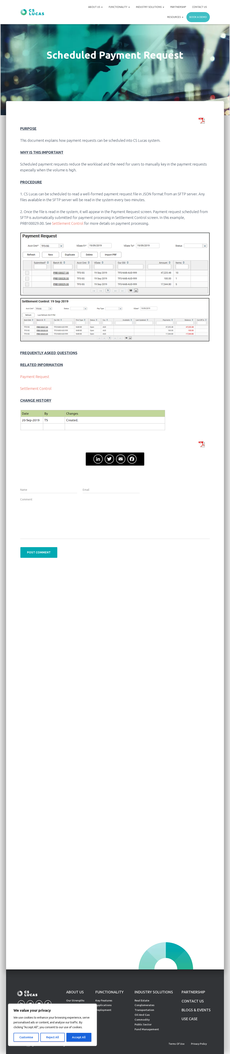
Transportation (144, 1010)
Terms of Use (176, 1044)
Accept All (79, 1037)
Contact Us (199, 7)
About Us (95, 7)
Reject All (52, 1037)
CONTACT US (193, 1001)
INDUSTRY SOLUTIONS (154, 992)
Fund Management (147, 1029)
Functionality (119, 7)
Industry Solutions (150, 7)
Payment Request (34, 377)
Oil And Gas (142, 1014)
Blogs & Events (196, 1010)
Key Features (103, 1000)
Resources (175, 17)
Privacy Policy (199, 1044)
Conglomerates (144, 1005)
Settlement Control (67, 223)
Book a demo (198, 17)
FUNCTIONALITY (109, 992)
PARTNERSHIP (193, 992)
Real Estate (142, 1000)
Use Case (190, 1019)
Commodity (142, 1019)
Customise (26, 1037)
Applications (103, 1005)
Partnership (178, 7)
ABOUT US (75, 992)
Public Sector (143, 1024)
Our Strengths (75, 1000)
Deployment (103, 1010)
